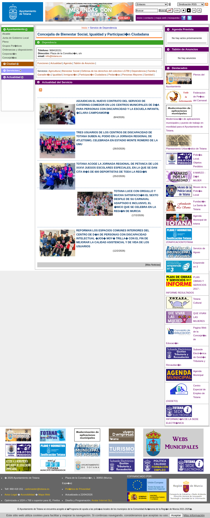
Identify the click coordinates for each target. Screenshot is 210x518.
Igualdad (57, 74)
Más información (194, 515)
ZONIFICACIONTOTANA (179, 242)
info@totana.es (53, 56)
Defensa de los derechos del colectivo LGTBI (105, 71)
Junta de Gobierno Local (15, 38)
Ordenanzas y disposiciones (17, 49)
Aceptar (176, 515)
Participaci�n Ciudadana (92, 74)
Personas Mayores (132, 74)
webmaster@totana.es (37, 489)
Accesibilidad (27, 494)
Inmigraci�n (70, 74)
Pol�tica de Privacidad (77, 489)
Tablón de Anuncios (84, 63)
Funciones (43, 63)
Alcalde (6, 33)
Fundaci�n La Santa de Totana (199, 205)
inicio (140, 18)
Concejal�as (9, 57)
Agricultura (54, 71)
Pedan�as (114, 74)
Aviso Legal (11, 494)
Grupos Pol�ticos (12, 46)
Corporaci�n (9, 53)
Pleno (5, 41)
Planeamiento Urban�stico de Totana (186, 148)
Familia (152, 71)
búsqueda (174, 18)
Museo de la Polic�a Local (199, 191)
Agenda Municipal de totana (200, 220)
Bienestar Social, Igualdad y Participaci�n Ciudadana (105, 34)
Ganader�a (44, 74)
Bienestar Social (70, 71)
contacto (148, 18)
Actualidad (56, 63)
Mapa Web (44, 494)
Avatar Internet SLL (102, 500)
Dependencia (139, 71)
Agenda (68, 63)
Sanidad (148, 74)
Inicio (85, 27)
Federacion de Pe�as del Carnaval (200, 96)
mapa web (161, 18)
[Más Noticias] (152, 264)
